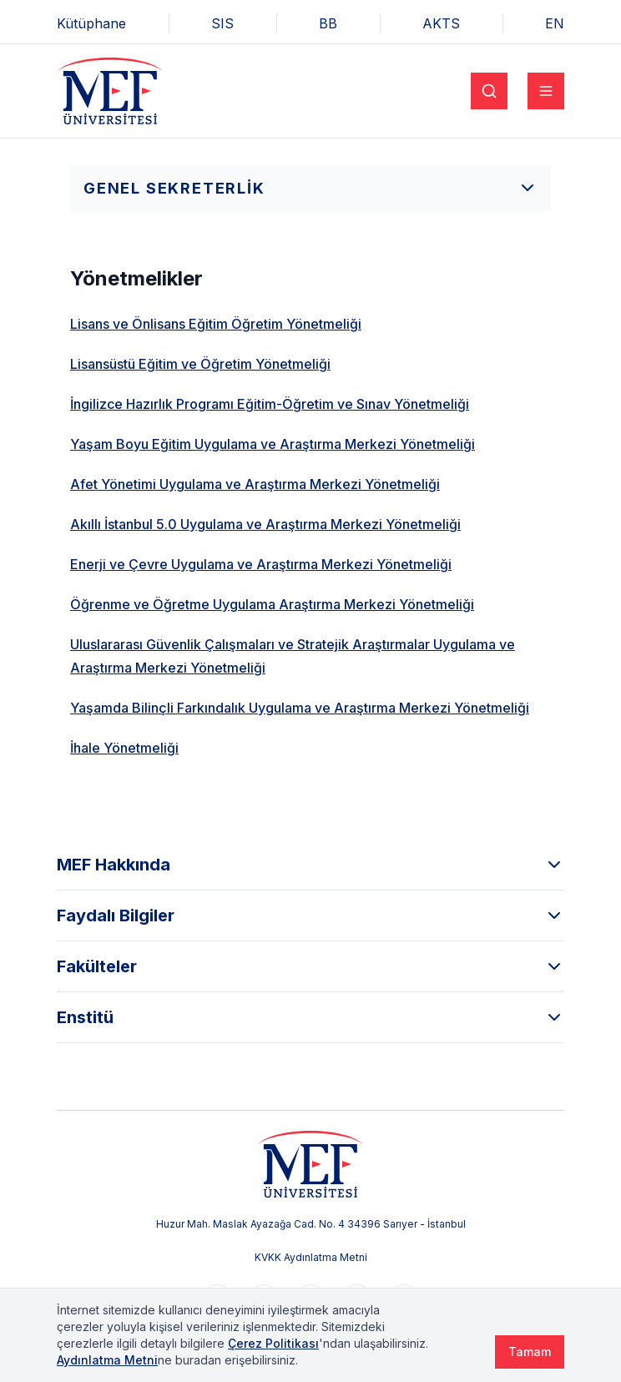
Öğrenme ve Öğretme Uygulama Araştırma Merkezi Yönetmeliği (272, 604)
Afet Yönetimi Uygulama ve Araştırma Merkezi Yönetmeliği (255, 484)
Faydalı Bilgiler (310, 915)
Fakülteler (310, 966)
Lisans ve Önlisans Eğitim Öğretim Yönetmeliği (215, 323)
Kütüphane (91, 23)
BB (328, 23)
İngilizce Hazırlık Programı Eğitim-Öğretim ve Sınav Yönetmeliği (269, 404)
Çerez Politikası (273, 1343)
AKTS (441, 23)
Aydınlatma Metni (107, 1360)
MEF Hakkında (310, 865)
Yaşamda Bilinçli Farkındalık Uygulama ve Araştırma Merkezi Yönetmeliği (299, 707)
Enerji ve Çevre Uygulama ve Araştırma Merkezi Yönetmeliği (261, 564)
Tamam (529, 1351)
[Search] (489, 91)
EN (554, 23)
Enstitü (310, 1017)
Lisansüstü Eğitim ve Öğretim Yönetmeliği (200, 364)
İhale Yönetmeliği (124, 747)
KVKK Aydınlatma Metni (311, 1257)
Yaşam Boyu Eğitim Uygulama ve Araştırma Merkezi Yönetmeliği (272, 444)
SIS (222, 23)
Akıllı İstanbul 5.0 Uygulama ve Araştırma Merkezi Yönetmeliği (265, 524)
